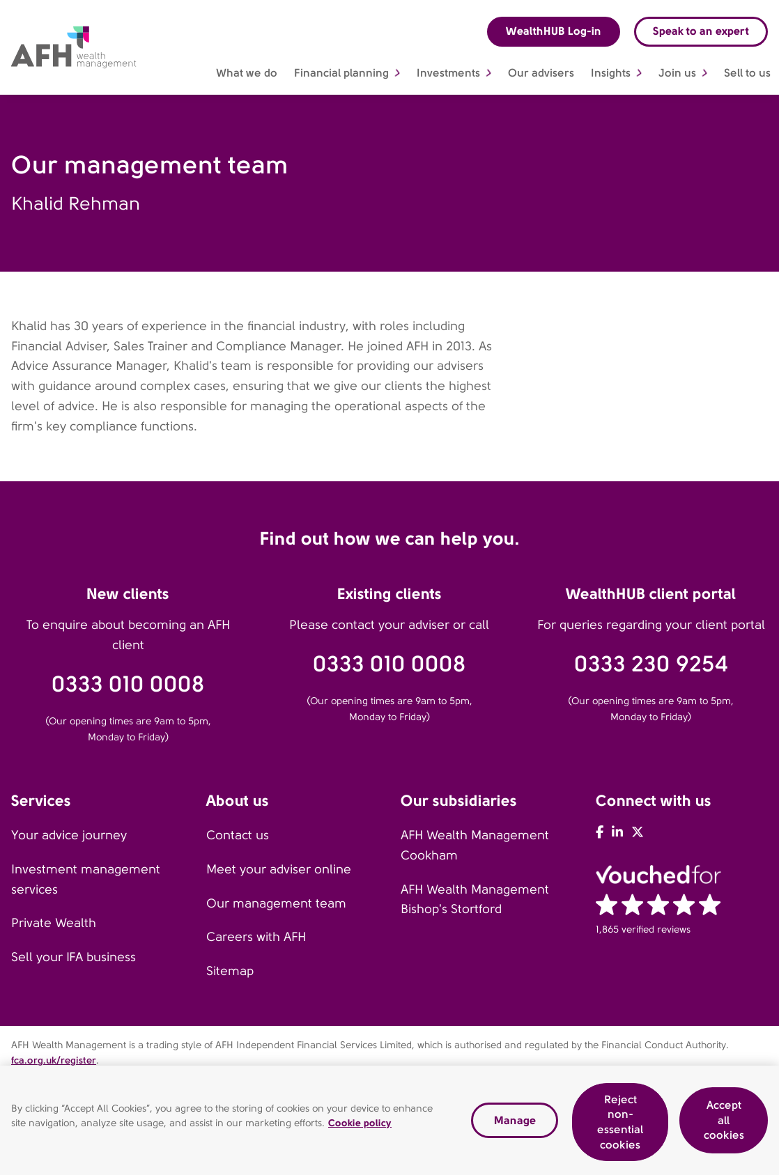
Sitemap (230, 971)
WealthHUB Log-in (553, 31)
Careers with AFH (256, 937)
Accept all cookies (724, 1122)
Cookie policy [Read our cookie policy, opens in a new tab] (360, 1124)
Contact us (237, 835)
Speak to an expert (701, 31)
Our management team (276, 903)
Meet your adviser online (278, 869)
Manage (515, 1122)
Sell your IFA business (73, 957)
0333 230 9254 (651, 664)
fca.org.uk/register (53, 1060)
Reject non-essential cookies (620, 1124)
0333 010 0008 (128, 684)
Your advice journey (69, 835)
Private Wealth (53, 923)
